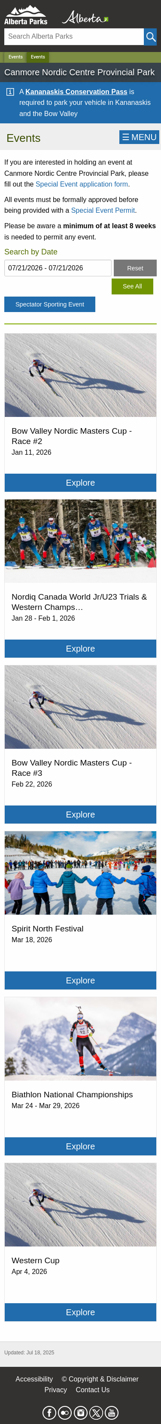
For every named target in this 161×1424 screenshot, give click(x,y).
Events (16, 57)
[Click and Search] (150, 37)
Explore (80, 482)
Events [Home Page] (38, 57)
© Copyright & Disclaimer (100, 1379)
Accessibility (34, 1379)
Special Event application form (82, 184)
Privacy (55, 1389)
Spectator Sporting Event (49, 304)
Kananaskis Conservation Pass (76, 91)
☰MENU (139, 137)
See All (132, 286)
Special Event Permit (103, 210)
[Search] (74, 36)
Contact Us (92, 1389)
